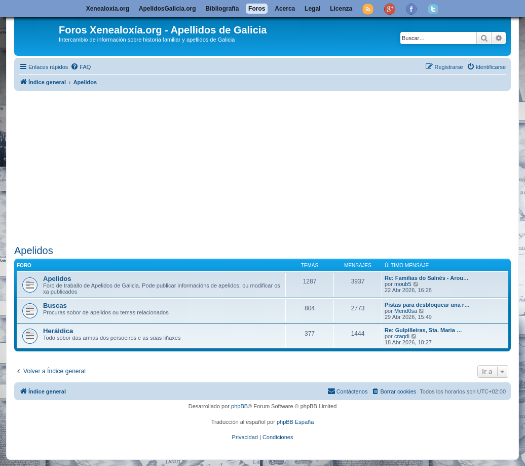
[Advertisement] (269, 166)
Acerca (285, 8)
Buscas (55, 305)
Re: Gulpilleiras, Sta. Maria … (423, 330)
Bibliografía (222, 8)
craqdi (401, 336)
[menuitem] (80, 67)
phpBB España (295, 422)
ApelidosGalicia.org (167, 8)
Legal (312, 8)
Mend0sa (405, 311)
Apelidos (33, 250)
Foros (256, 8)
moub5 (402, 284)
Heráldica (58, 331)
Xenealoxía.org (107, 8)
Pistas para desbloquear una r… (427, 305)
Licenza (341, 8)
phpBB (239, 406)
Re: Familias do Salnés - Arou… (427, 278)
